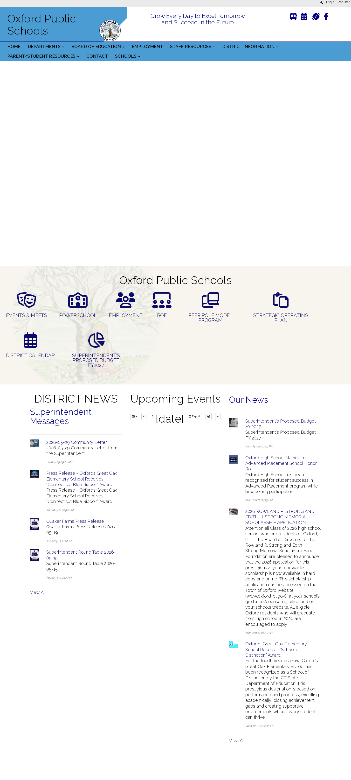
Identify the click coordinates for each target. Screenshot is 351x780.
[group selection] (135, 416)
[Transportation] (293, 17)
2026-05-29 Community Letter (76, 442)
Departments (46, 46)
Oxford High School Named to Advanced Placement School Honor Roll (281, 463)
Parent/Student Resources (43, 56)
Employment (147, 46)
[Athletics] (316, 16)
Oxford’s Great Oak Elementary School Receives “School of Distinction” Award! (276, 649)
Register (344, 2)
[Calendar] (304, 17)
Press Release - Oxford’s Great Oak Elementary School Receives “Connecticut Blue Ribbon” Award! (81, 479)
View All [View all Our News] (237, 740)
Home (14, 46)
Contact (97, 56)
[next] (152, 416)
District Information (250, 46)
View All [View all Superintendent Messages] (38, 592)
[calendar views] (217, 416)
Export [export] (194, 416)
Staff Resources (192, 46)
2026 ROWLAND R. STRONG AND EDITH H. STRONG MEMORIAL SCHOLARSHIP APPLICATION (279, 517)
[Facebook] (326, 17)
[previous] (143, 416)
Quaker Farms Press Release (75, 521)
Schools (127, 56)
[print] (209, 416)
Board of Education (97, 46)
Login (327, 2)
